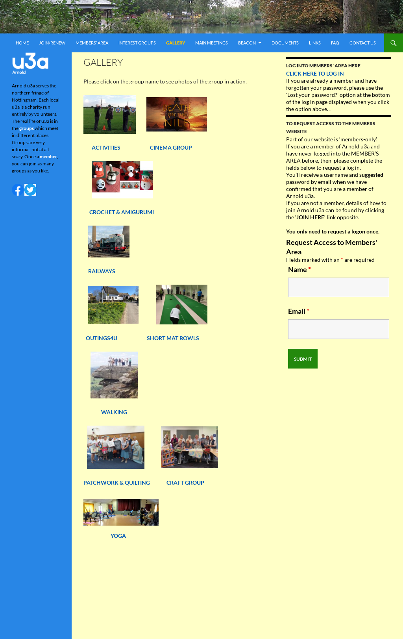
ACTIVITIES (102, 147)
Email (298, 311)
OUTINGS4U (101, 338)
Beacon (247, 42)
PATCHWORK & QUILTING (124, 482)
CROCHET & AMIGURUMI (121, 212)
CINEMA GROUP (171, 147)
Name (299, 269)
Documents (285, 42)
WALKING (114, 412)
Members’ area (92, 42)
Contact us (362, 42)
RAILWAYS (101, 271)
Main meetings (211, 42)
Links (315, 42)
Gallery (175, 42)
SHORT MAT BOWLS (173, 338)
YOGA (118, 535)
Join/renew (52, 42)
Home (22, 42)
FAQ (335, 42)
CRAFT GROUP (185, 482)
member (48, 156)
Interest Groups (137, 42)
